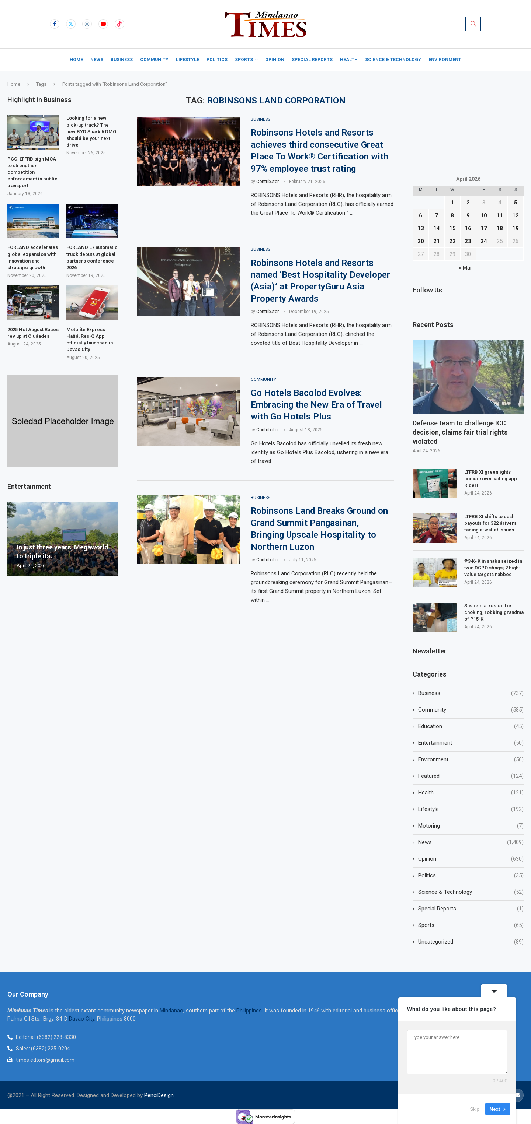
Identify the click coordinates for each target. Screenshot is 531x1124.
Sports (244, 59)
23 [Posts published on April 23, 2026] (468, 241)
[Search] (473, 24)
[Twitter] (71, 24)
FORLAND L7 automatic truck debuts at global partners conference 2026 (92, 257)
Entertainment (471, 743)
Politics (217, 59)
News (96, 59)
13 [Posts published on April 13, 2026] (420, 228)
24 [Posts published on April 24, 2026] (483, 241)
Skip (474, 1109)
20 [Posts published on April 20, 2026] (420, 241)
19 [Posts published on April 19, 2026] (515, 228)
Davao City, (83, 1018)
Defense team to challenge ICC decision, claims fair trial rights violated (460, 432)
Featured (471, 776)
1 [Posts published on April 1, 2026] (452, 202)
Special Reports (312, 59)
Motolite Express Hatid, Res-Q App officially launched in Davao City (89, 339)
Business (122, 59)
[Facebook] (54, 24)
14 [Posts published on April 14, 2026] (436, 228)
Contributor (267, 182)
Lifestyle (187, 59)
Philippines (249, 1010)
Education (471, 726)
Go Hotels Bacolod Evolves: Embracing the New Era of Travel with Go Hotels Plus (316, 406)
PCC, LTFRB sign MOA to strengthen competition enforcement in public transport (32, 172)
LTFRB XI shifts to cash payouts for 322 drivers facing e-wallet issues (490, 523)
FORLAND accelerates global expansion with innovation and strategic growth (32, 257)
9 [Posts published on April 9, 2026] (468, 215)
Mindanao (171, 1010)
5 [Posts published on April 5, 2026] (515, 202)
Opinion (274, 59)
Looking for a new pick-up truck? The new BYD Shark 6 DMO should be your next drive (91, 131)
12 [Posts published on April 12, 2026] (515, 215)
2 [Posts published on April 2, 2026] (468, 202)
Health (349, 59)
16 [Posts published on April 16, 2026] (468, 228)
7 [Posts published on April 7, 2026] (436, 215)
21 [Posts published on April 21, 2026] (436, 241)
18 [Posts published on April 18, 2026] (499, 228)
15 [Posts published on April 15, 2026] (452, 228)
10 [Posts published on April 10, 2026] (483, 215)
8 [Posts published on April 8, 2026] (452, 215)
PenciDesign (159, 1095)
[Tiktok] (119, 24)
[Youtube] (103, 24)
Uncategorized (471, 942)
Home (76, 59)
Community (154, 59)
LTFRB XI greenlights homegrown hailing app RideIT (490, 478)
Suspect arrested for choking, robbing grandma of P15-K (494, 612)
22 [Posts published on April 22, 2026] (452, 241)
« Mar (465, 267)
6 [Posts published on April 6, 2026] (420, 215)
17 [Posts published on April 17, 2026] (483, 228)
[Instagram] (87, 24)
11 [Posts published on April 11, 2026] (499, 215)
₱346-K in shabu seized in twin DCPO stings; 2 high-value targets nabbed (493, 567)
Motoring (471, 826)
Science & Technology (393, 59)
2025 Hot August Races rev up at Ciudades (33, 333)
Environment (444, 59)
